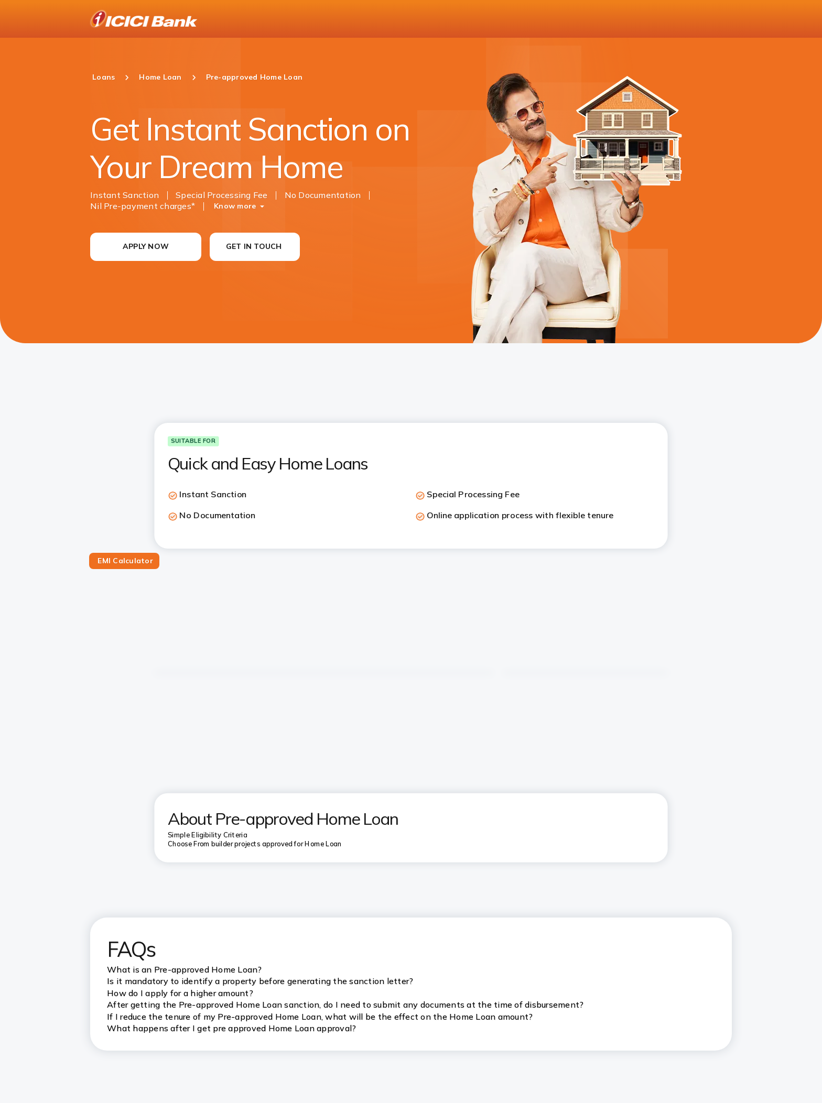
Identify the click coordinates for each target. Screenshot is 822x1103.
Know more (235, 206)
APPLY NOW (146, 246)
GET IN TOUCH (254, 246)
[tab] (124, 561)
